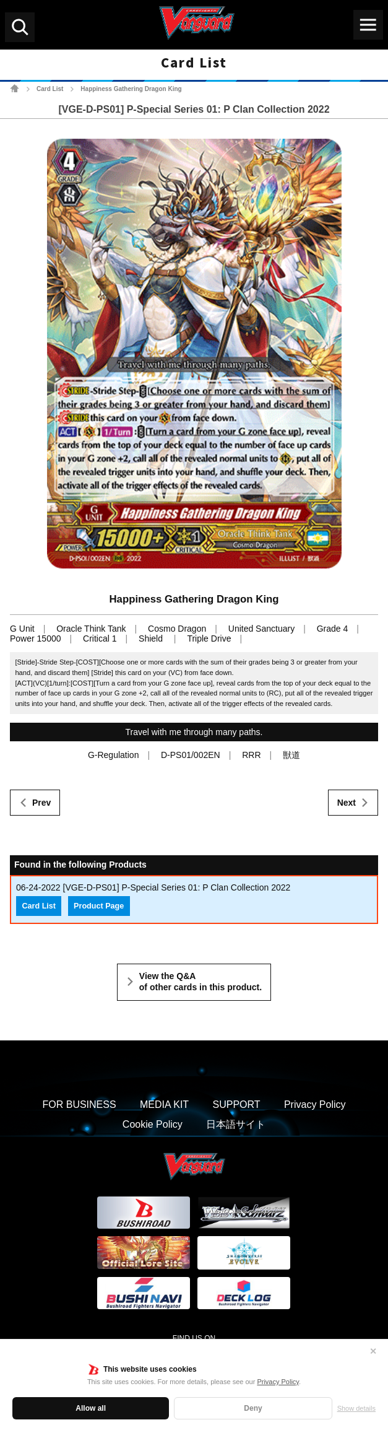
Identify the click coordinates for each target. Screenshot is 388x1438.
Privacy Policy (278, 1381)
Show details (356, 1408)
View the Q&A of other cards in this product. (200, 981)
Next (346, 803)
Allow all (90, 1408)
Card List (50, 88)
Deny (253, 1408)
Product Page (99, 906)
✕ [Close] (373, 1351)
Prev (41, 803)
